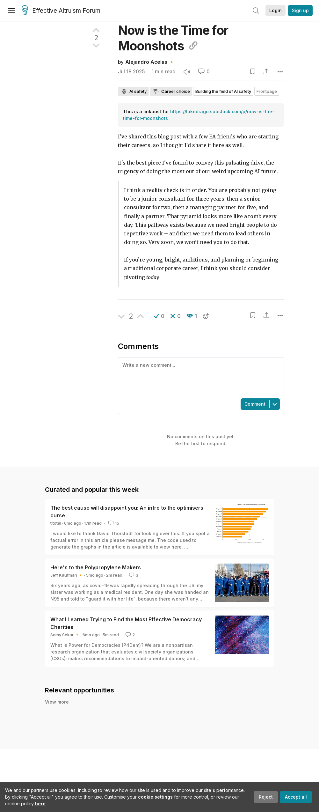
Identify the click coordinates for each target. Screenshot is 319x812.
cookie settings (155, 797)
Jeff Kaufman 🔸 (66, 575)
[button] (159, 316)
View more (57, 702)
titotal (55, 523)
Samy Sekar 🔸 (65, 634)
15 (113, 523)
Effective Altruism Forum (61, 11)
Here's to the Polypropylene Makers (95, 567)
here (40, 803)
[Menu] (11, 10)
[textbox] (200, 377)
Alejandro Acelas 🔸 (150, 62)
